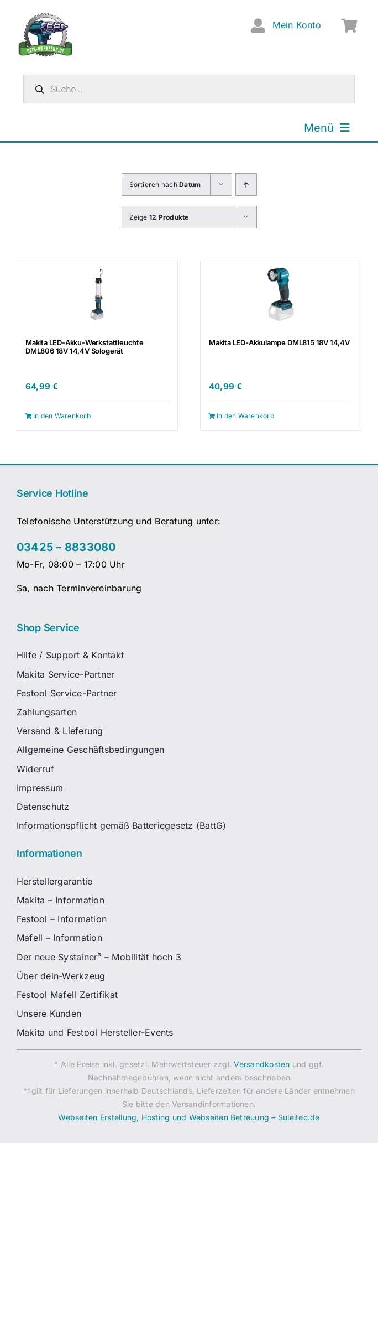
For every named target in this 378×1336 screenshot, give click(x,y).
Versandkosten (262, 1064)
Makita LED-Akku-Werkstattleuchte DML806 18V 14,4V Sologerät (84, 347)
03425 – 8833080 (66, 547)
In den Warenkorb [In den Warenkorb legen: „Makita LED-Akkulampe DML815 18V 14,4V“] (245, 416)
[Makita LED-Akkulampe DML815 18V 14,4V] (281, 294)
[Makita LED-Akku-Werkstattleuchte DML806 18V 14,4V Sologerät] (97, 294)
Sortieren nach (165, 184)
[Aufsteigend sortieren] (246, 184)
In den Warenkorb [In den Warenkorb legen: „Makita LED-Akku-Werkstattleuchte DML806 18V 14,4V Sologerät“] (62, 416)
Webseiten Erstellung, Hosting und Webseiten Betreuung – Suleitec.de (188, 1117)
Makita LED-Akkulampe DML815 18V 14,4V (279, 342)
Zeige (159, 217)
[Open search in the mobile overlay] (189, 89)
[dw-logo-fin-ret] (46, 16)
